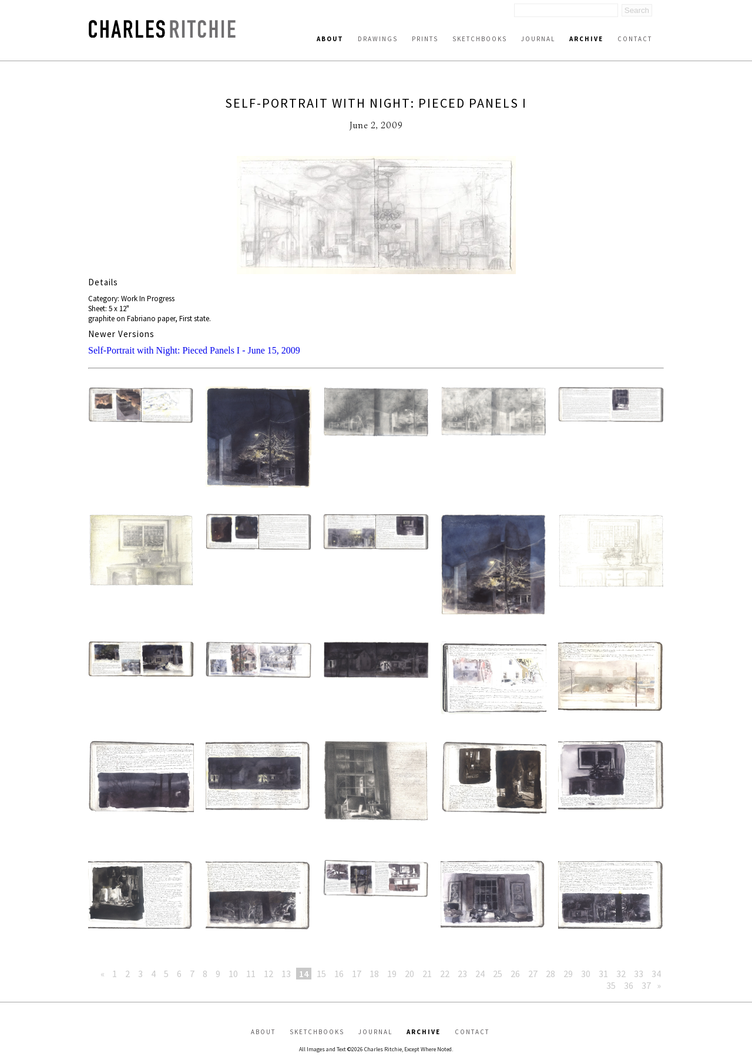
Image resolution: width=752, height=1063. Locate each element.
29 (568, 973)
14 (303, 973)
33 (638, 973)
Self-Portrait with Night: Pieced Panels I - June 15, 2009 (194, 350)
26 (515, 973)
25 (497, 973)
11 (251, 973)
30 (585, 973)
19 (392, 973)
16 (339, 973)
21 (427, 973)
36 (628, 985)
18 (374, 973)
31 (603, 973)
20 (409, 973)
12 (268, 973)
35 (611, 985)
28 (550, 973)
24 (480, 973)
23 (462, 973)
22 (444, 973)
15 (321, 973)
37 (646, 985)
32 (621, 973)
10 (233, 973)
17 (356, 973)
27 (533, 973)
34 (656, 973)
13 (286, 973)
